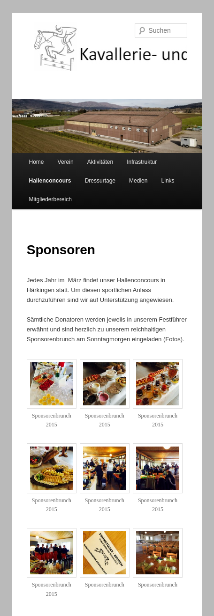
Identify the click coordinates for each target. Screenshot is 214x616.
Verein (66, 162)
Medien (138, 180)
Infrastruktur (142, 162)
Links (168, 180)
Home (36, 162)
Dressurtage (100, 180)
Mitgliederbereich (50, 199)
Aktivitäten (100, 162)
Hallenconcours (50, 180)
